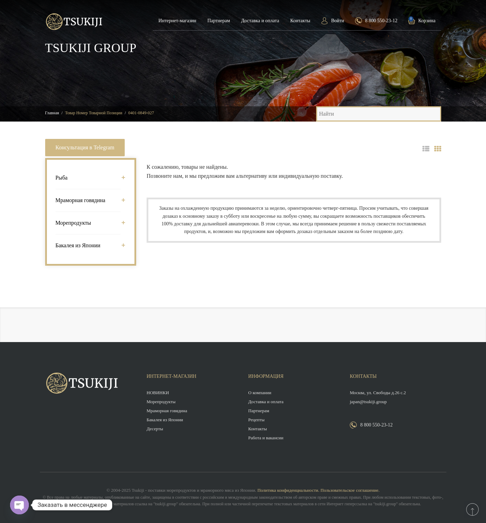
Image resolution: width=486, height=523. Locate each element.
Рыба (88, 178)
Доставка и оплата (260, 20)
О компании (259, 392)
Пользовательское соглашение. (350, 490)
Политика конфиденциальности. (288, 490)
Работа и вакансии (265, 437)
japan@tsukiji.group (368, 401)
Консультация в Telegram (85, 147)
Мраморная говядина (88, 200)
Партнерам (218, 20)
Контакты (300, 20)
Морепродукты (88, 223)
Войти (337, 20)
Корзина (427, 20)
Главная (52, 112)
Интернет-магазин (177, 20)
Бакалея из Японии (88, 245)
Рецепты (256, 419)
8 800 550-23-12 (381, 20)
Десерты (155, 428)
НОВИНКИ (158, 392)
